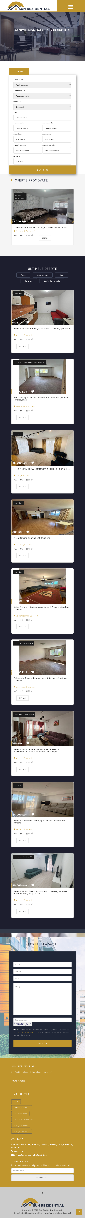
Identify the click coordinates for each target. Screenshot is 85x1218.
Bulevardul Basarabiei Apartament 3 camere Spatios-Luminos (40, 679)
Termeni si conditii (22, 1107)
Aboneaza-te (42, 1178)
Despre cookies (20, 1113)
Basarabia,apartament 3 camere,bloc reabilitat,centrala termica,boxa (42, 399)
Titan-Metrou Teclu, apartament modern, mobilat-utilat (42, 469)
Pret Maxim (46, 134)
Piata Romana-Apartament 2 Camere (32, 538)
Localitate (17, 101)
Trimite (42, 1043)
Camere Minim (18, 123)
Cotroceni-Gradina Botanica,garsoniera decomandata (40, 227)
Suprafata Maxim (48, 145)
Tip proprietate (19, 90)
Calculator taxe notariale (24, 1119)
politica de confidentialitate (26, 1032)
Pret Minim (17, 134)
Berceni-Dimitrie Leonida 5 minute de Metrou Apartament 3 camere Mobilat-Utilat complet (37, 750)
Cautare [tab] (19, 71)
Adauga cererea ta (21, 1131)
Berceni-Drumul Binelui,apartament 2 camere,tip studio (42, 328)
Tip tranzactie (18, 79)
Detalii (45, 238)
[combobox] (42, 117)
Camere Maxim (47, 123)
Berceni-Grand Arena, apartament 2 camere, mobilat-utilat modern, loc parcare (40, 892)
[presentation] (12, 221)
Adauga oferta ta (21, 1125)
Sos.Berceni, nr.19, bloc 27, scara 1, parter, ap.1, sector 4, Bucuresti (42, 1146)
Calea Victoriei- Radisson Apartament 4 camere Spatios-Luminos (42, 608)
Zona (15, 113)
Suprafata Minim (19, 145)
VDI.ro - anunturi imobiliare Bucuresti (54, 1213)
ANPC (16, 1101)
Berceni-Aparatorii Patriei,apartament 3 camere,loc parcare (39, 822)
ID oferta (16, 156)
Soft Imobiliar (28, 1213)
